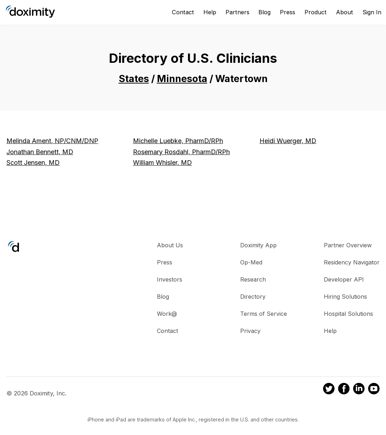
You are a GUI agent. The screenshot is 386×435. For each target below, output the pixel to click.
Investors (169, 279)
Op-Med (251, 262)
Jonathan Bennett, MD (39, 152)
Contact (183, 12)
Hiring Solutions (345, 296)
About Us (170, 245)
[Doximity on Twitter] (329, 389)
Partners (237, 12)
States (134, 79)
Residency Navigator (352, 262)
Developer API (344, 279)
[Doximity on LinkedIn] (359, 389)
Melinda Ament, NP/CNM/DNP (52, 141)
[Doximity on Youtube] (374, 389)
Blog (264, 12)
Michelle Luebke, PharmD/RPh (178, 141)
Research (253, 279)
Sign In (371, 12)
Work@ (167, 313)
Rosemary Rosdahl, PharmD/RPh (181, 152)
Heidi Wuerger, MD (287, 141)
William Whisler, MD (162, 162)
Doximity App (258, 245)
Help (209, 12)
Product (316, 12)
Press (287, 12)
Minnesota (182, 79)
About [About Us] (344, 12)
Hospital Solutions (348, 313)
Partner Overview (348, 245)
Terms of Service (263, 313)
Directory (253, 296)
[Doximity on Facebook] (344, 389)
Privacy (250, 330)
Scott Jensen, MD (33, 162)
